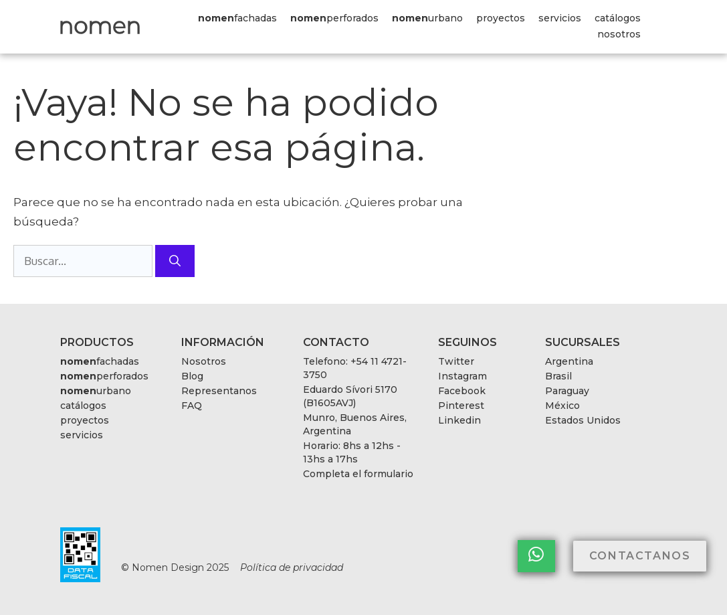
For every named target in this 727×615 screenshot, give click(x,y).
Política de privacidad (291, 567)
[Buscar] (175, 261)
